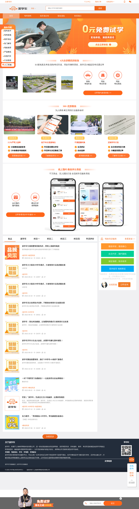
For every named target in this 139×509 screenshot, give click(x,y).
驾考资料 (27, 16)
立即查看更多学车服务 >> (25, 214)
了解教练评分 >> (52, 156)
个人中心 (87, 2)
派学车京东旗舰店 (22, 464)
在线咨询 (109, 2)
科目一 (37, 239)
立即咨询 (124, 285)
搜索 (100, 8)
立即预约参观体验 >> (102, 93)
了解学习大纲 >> (118, 156)
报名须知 (61, 16)
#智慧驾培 (31, 255)
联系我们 (77, 16)
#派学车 (25, 255)
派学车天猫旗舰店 (10, 464)
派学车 (23, 239)
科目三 (63, 239)
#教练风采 (31, 388)
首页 (11, 16)
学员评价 (90, 239)
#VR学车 (31, 312)
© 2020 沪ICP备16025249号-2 (14, 470)
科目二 (50, 239)
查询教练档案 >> (85, 156)
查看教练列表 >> (18, 156)
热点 (10, 239)
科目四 (77, 239)
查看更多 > (130, 239)
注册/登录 (8, 2)
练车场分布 (44, 16)
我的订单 (98, 2)
